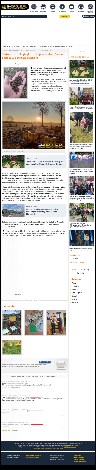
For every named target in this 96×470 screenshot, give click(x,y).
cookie (76, 445)
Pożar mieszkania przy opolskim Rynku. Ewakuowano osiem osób (81, 108)
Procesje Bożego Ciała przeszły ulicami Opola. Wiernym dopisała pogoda (81, 171)
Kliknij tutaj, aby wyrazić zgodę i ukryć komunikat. (48, 448)
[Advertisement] (48, 31)
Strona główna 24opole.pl (33, 455)
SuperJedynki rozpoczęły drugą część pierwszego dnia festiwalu (81, 249)
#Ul (79, 270)
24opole (75, 258)
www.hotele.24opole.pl (32, 457)
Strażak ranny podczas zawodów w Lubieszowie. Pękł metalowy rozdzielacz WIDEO (81, 146)
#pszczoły (85, 270)
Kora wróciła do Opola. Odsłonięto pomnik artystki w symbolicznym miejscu (80, 225)
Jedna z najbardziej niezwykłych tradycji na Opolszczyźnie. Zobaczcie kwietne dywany (81, 82)
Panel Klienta (77, 455)
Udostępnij (18, 64)
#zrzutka (80, 273)
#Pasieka (74, 269)
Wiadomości (16, 46)
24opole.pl (6, 46)
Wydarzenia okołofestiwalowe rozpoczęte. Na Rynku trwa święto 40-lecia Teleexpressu (82, 198)
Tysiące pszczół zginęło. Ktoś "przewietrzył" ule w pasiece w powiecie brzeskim (47, 46)
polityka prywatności (70, 447)
